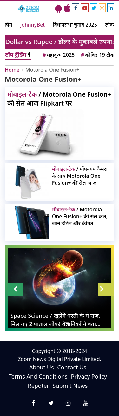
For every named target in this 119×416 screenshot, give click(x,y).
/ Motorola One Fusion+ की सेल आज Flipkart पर (59, 98)
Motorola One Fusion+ (52, 69)
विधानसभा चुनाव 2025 (75, 25)
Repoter (38, 385)
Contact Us (71, 367)
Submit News (70, 385)
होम (8, 25)
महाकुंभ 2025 (58, 54)
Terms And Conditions (38, 376)
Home (12, 69)
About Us (41, 367)
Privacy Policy (89, 376)
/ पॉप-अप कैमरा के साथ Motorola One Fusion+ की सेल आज (80, 175)
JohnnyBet (32, 25)
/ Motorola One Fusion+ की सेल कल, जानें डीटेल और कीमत (80, 216)
